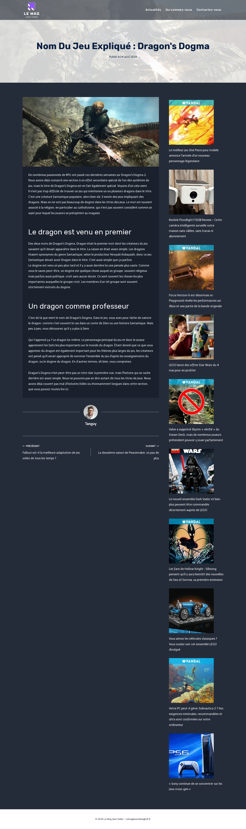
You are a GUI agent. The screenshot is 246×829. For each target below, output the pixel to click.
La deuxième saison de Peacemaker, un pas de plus (126, 451)
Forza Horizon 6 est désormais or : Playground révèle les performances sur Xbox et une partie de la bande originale (195, 301)
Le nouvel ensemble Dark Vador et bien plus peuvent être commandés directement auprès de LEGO (194, 504)
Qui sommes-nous (179, 9)
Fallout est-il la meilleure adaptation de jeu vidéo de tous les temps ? (55, 451)
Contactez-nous (209, 9)
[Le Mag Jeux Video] (31, 10)
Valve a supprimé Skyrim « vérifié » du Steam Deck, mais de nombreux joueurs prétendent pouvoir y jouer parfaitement (196, 435)
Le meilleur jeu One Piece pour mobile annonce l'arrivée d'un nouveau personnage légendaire (194, 155)
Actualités (153, 9)
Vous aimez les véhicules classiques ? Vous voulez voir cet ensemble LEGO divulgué (193, 644)
